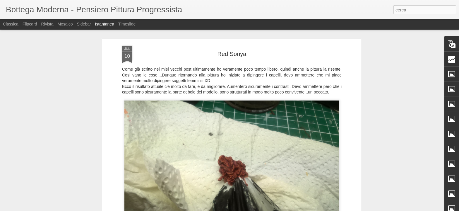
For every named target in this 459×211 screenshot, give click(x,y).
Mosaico (65, 24)
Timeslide (127, 24)
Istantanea (104, 24)
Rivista (47, 24)
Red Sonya (231, 54)
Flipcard (30, 24)
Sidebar (84, 24)
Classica (10, 24)
